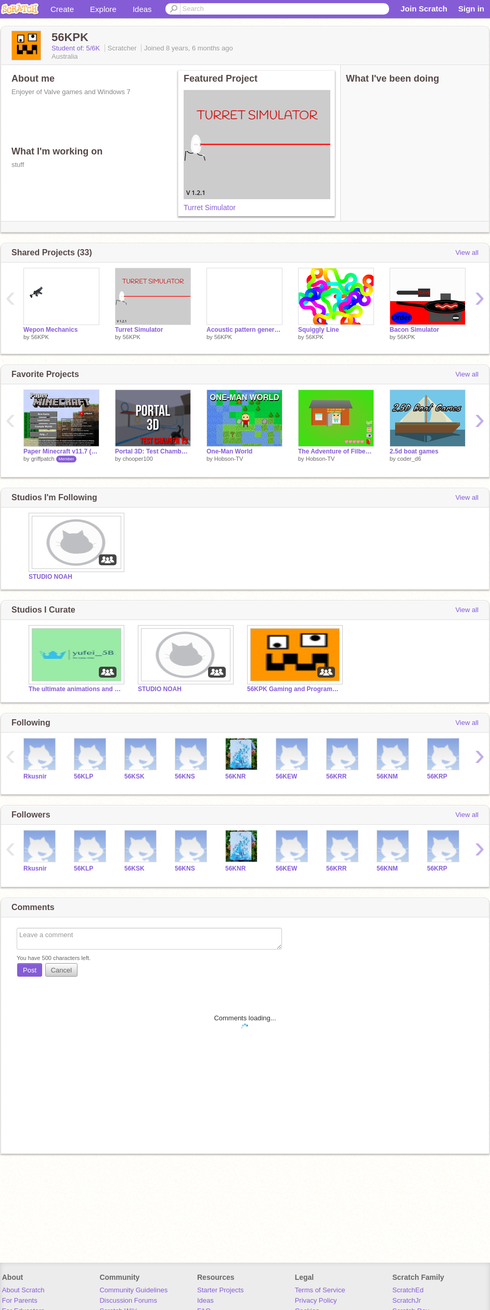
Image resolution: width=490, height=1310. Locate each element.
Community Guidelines (133, 1290)
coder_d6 (409, 459)
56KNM (387, 776)
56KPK (40, 337)
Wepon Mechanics (50, 329)
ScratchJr (406, 1300)
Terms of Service (320, 1290)
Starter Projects (220, 1290)
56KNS (185, 776)
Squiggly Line (318, 329)
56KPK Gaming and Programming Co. (294, 689)
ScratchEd (407, 1290)
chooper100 (138, 459)
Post (29, 970)
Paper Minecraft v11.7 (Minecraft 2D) (61, 451)
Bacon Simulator (414, 329)
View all (467, 252)
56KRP (437, 776)
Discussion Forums (128, 1300)
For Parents (19, 1300)
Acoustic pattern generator (244, 329)
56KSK (134, 776)
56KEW (286, 776)
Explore (103, 9)
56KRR (336, 776)
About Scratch (23, 1290)
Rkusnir (35, 776)
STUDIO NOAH (50, 576)
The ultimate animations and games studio (75, 689)
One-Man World (229, 451)
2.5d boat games (414, 451)
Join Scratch (424, 8)
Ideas (142, 9)
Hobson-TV (228, 459)
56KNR (235, 776)
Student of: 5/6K (76, 48)
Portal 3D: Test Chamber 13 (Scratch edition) (153, 451)
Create (62, 9)
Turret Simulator (210, 207)
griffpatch (43, 459)
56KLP (83, 776)
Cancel (61, 970)
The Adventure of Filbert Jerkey (336, 451)
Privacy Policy (316, 1300)
